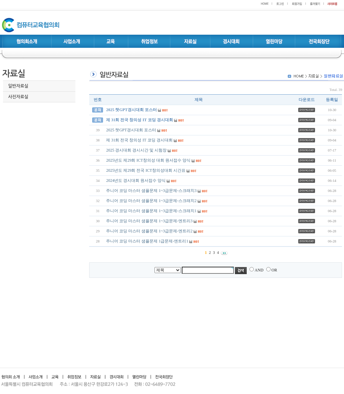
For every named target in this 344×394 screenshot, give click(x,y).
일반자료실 (18, 86)
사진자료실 (18, 97)
